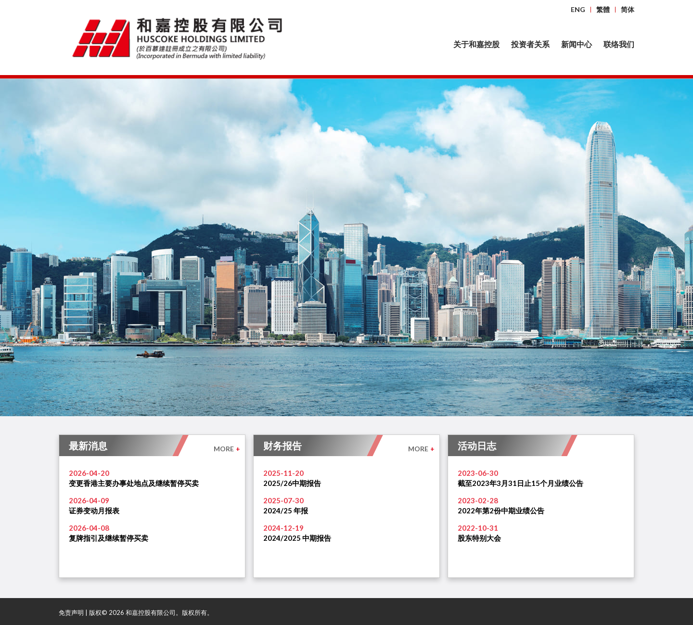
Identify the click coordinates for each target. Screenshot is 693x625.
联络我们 (618, 44)
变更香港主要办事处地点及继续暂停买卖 (134, 483)
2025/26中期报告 (292, 483)
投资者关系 (530, 44)
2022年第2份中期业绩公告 (501, 510)
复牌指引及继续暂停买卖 (108, 538)
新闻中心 (576, 44)
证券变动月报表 (94, 510)
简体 (627, 9)
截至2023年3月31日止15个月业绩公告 (520, 483)
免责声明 (71, 612)
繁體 (603, 9)
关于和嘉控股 (476, 44)
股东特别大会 (479, 538)
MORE (227, 449)
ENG (578, 9)
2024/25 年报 (285, 510)
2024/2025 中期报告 (297, 538)
